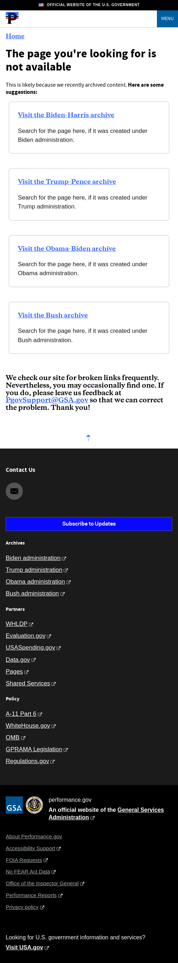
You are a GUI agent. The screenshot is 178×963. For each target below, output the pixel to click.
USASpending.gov (30, 647)
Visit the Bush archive (53, 315)
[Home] (12, 23)
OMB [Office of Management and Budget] (13, 737)
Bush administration (32, 593)
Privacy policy (22, 907)
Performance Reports (31, 895)
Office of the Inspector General (42, 883)
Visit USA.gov (24, 947)
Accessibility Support (30, 848)
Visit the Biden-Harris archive (66, 115)
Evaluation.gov (25, 635)
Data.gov (18, 659)
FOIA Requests (24, 860)
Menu (167, 18)
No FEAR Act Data (28, 871)
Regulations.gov (27, 761)
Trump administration (34, 569)
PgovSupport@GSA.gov (47, 400)
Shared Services (28, 683)
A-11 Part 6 (21, 713)
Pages (14, 671)
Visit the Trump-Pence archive (67, 182)
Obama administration (35, 581)
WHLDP (17, 624)
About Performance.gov (34, 836)
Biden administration (33, 558)
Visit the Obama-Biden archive (67, 249)
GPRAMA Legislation (34, 749)
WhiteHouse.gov (28, 725)
